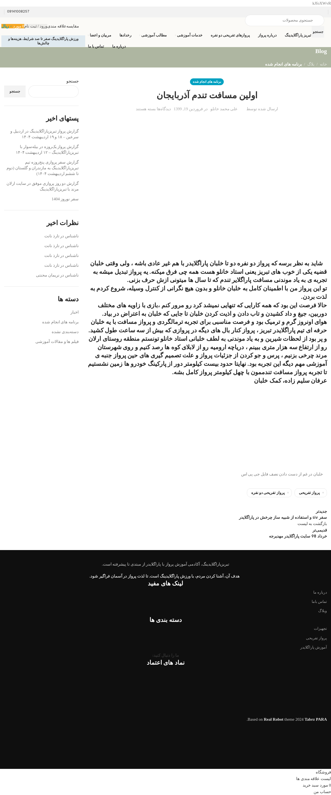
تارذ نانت (51, 236)
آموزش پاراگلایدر (313, 647)
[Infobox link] (165, 27)
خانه (323, 64)
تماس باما (319, 602)
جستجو (72, 81)
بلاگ (310, 64)
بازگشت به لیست (312, 523)
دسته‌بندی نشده (65, 332)
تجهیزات (320, 629)
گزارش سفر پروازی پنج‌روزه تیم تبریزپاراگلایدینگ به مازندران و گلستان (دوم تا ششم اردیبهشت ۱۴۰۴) (43, 168)
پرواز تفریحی (309, 493)
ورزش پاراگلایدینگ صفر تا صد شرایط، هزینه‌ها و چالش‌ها (43, 41)
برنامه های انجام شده (283, 64)
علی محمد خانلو (224, 109)
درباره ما (320, 592)
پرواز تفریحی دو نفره (268, 493)
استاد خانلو (229, 271)
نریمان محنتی (47, 275)
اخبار (75, 312)
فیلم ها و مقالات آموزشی (57, 341)
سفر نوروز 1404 (65, 199)
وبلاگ (322, 611)
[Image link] (165, 555)
